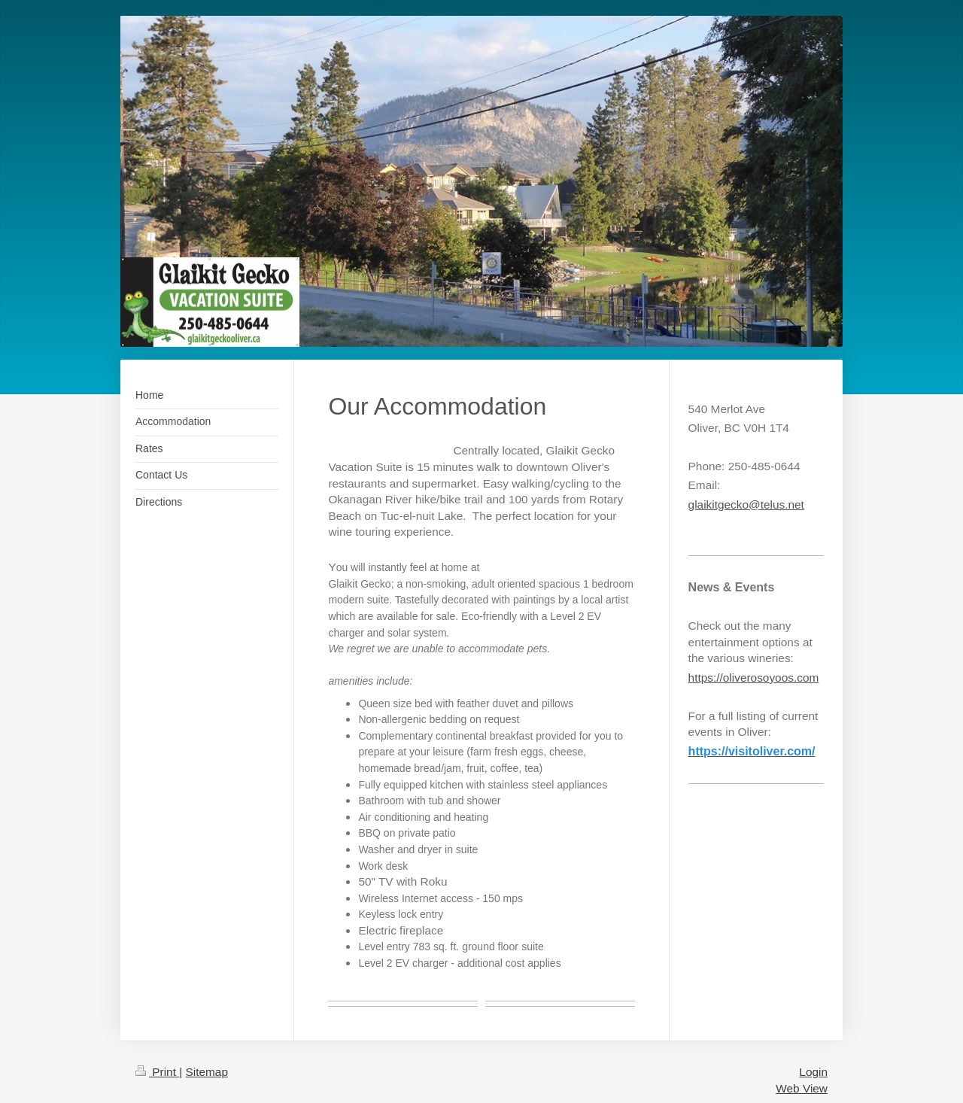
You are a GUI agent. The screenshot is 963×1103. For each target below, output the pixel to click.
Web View (802, 1088)
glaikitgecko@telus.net (746, 504)
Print (157, 1071)
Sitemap (206, 1071)
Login (813, 1071)
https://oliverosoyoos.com (753, 677)
